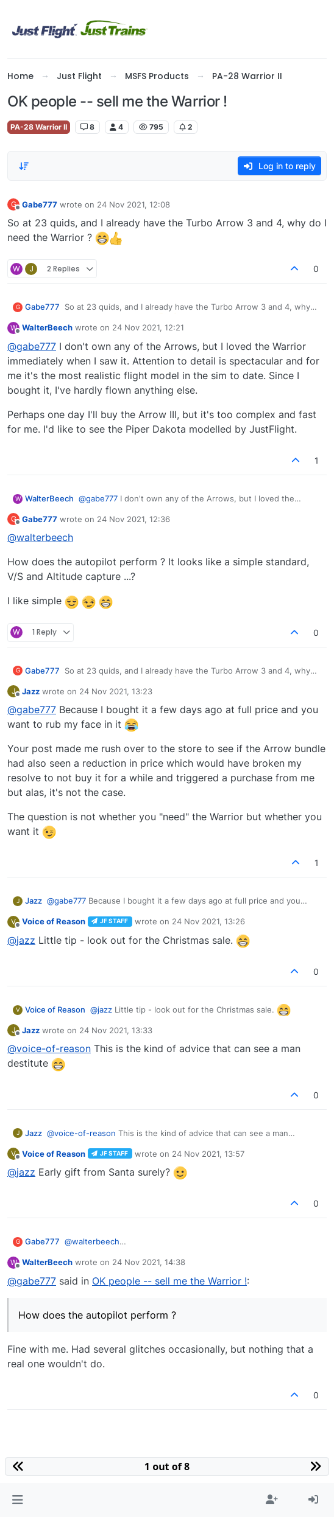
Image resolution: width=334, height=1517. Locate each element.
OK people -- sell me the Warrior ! (169, 1281)
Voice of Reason (53, 921)
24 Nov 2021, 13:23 (115, 691)
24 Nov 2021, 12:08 (133, 204)
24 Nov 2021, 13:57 (208, 1154)
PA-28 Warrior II (38, 126)
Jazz (31, 691)
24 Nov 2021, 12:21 (148, 327)
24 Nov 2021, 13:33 (115, 1030)
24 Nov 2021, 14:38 (148, 1262)
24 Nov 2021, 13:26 (208, 921)
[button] (17, 1500)
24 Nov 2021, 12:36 (133, 519)
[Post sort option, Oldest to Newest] (24, 166)
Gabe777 (39, 204)
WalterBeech (47, 327)
